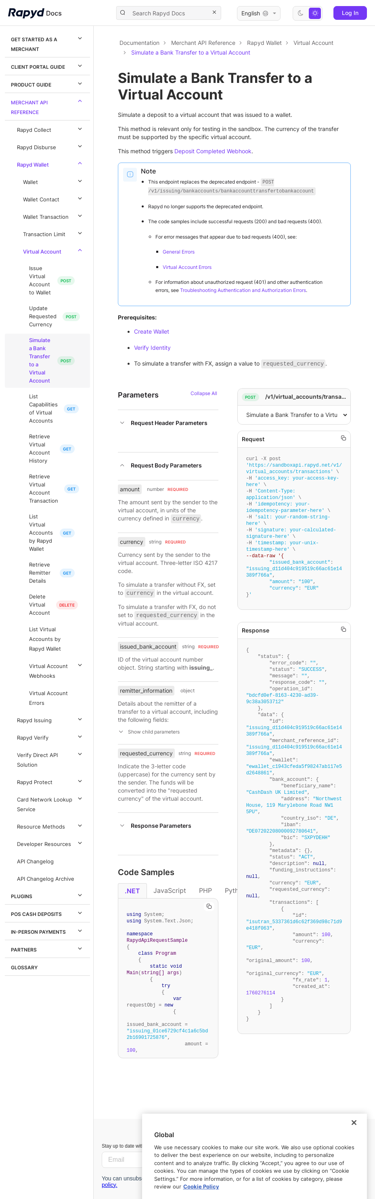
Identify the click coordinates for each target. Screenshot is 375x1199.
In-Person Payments (47, 930)
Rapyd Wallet (50, 163)
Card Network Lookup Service (50, 803)
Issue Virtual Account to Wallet (40, 280)
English (258, 13)
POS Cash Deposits (47, 912)
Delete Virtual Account (39, 605)
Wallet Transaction (53, 215)
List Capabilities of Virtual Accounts (43, 408)
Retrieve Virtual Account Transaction (43, 489)
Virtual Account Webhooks (56, 669)
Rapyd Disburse (50, 146)
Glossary (24, 967)
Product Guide (47, 83)
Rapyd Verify (50, 736)
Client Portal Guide (47, 65)
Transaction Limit (53, 232)
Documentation (139, 42)
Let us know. (299, 1150)
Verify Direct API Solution (50, 758)
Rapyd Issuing (50, 719)
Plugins (47, 894)
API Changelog (35, 862)
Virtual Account (53, 250)
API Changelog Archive (45, 879)
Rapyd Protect (50, 780)
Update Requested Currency (43, 316)
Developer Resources (50, 842)
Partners (47, 948)
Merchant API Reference (47, 106)
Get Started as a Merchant (47, 43)
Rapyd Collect (50, 128)
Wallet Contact (53, 198)
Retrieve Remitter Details (39, 573)
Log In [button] (350, 12)
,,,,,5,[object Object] (294, 415)
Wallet (53, 180)
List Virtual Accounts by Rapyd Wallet (41, 533)
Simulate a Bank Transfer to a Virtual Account (39, 360)
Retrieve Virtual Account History (39, 449)
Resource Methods (50, 825)
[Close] (354, 1160)
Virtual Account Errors (48, 698)
